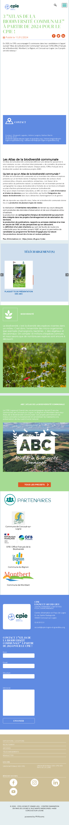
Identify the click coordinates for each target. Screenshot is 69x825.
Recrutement (9, 744)
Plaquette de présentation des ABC (19, 292)
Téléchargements (11, 752)
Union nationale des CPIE (14, 766)
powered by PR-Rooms (34, 816)
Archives (7, 748)
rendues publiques (42, 234)
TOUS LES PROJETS (34, 484)
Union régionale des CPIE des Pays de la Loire (50, 766)
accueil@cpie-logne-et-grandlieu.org (49, 627)
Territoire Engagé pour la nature (41, 232)
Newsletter (8, 755)
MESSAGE (7, 688)
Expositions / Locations (13, 741)
